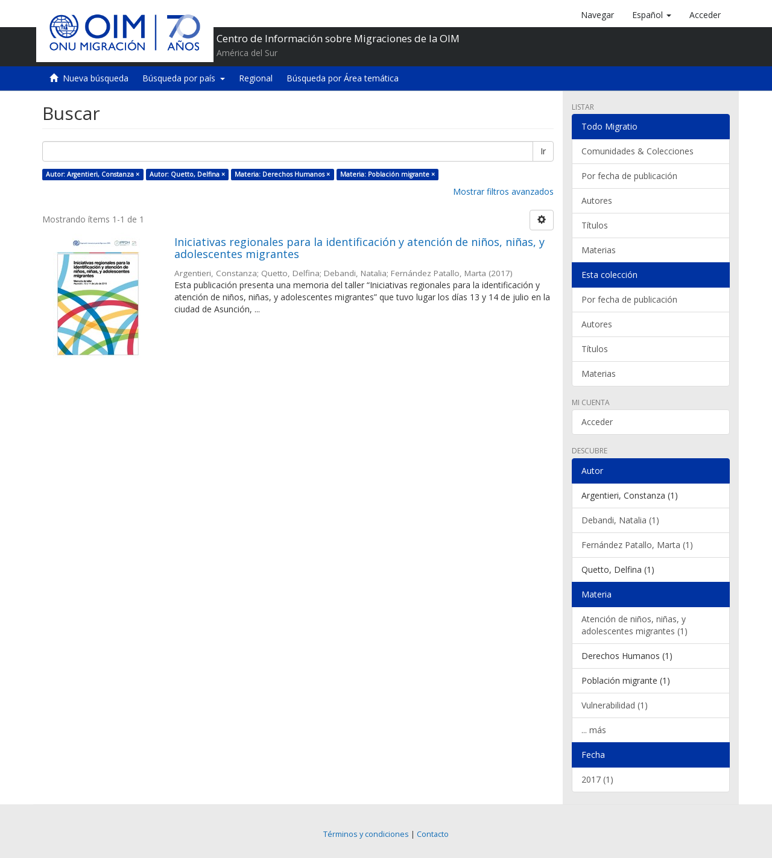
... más (593, 730)
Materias (598, 250)
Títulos (594, 225)
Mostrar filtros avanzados (503, 191)
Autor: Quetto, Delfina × (187, 174)
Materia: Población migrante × (387, 174)
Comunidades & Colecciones (637, 151)
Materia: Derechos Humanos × (282, 174)
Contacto (433, 834)
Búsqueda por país (183, 78)
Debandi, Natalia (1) (620, 520)
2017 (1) (597, 779)
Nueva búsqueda (95, 78)
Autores (596, 200)
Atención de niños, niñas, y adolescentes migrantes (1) (634, 625)
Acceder (597, 421)
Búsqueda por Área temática (342, 78)
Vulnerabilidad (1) (614, 705)
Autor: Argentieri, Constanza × (92, 174)
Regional (256, 78)
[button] (651, 15)
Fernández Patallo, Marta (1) (637, 544)
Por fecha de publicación (629, 175)
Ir (543, 151)
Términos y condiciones (366, 834)
